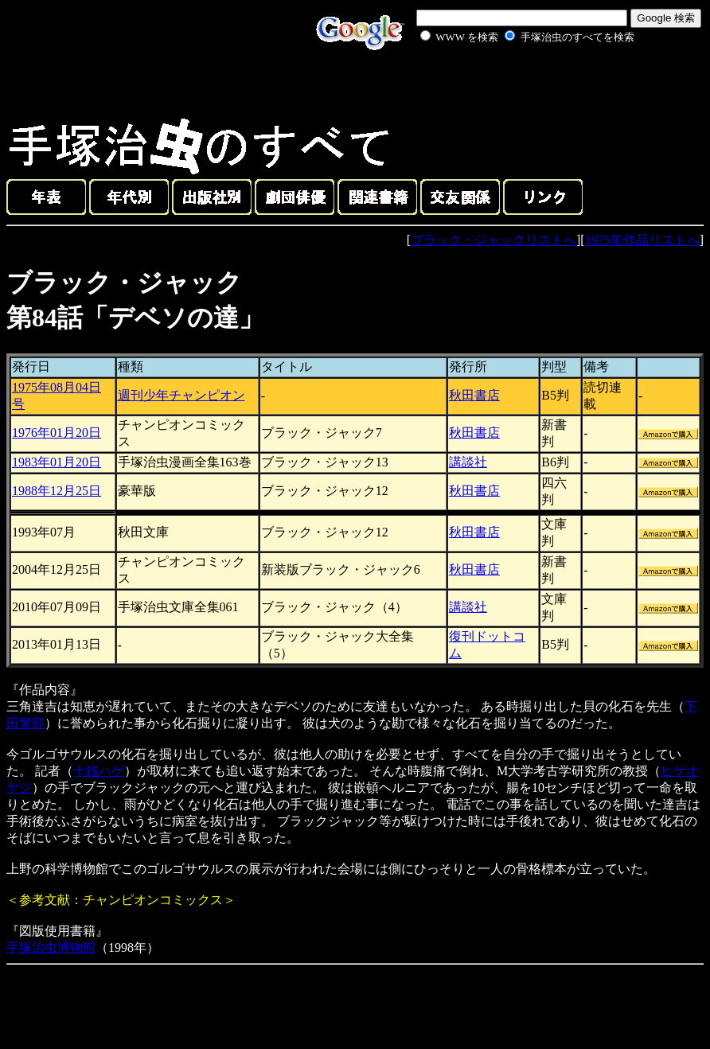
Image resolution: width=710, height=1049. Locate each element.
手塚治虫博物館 (51, 947)
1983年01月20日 (56, 462)
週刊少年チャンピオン (181, 395)
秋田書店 (474, 395)
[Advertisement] (509, 83)
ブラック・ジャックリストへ (493, 240)
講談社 (468, 462)
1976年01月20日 (56, 432)
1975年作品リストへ (642, 240)
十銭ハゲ (98, 771)
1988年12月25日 (56, 490)
